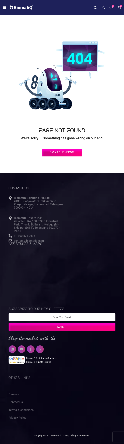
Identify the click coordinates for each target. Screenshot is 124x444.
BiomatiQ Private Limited (38, 362)
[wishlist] (111, 7)
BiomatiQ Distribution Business (41, 358)
